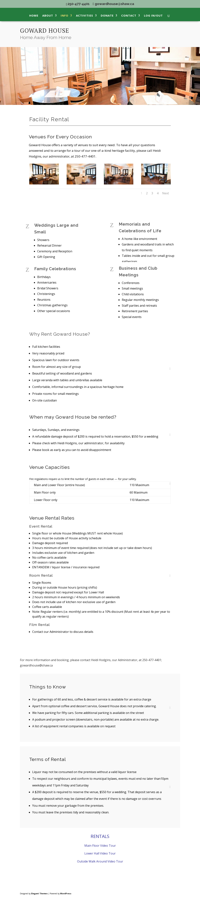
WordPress (65, 893)
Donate (107, 15)
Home (33, 15)
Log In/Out (153, 15)
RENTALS (100, 836)
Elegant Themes (39, 893)
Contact (128, 15)
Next (165, 193)
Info (64, 15)
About (47, 15)
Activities (84, 15)
